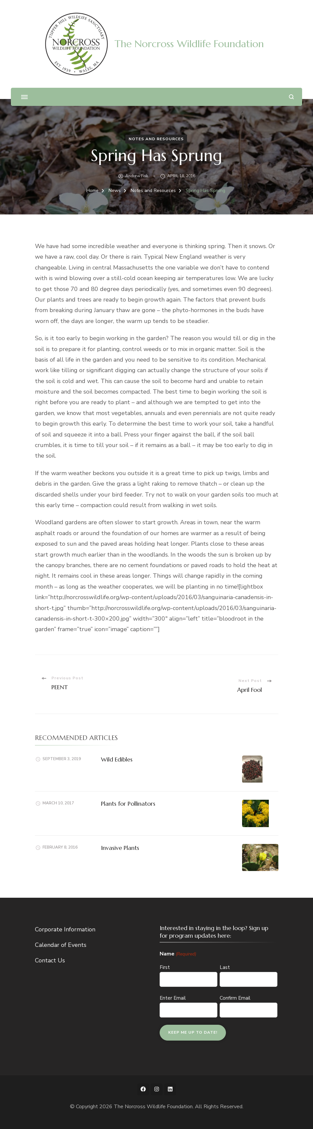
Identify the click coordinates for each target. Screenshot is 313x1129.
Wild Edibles (117, 759)
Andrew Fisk (136, 175)
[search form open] (291, 96)
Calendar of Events (60, 945)
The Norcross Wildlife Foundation (189, 44)
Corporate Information (65, 929)
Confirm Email (235, 998)
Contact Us (50, 960)
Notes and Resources (156, 139)
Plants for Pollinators (128, 803)
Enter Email (173, 998)
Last (225, 967)
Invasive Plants (120, 848)
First (165, 967)
